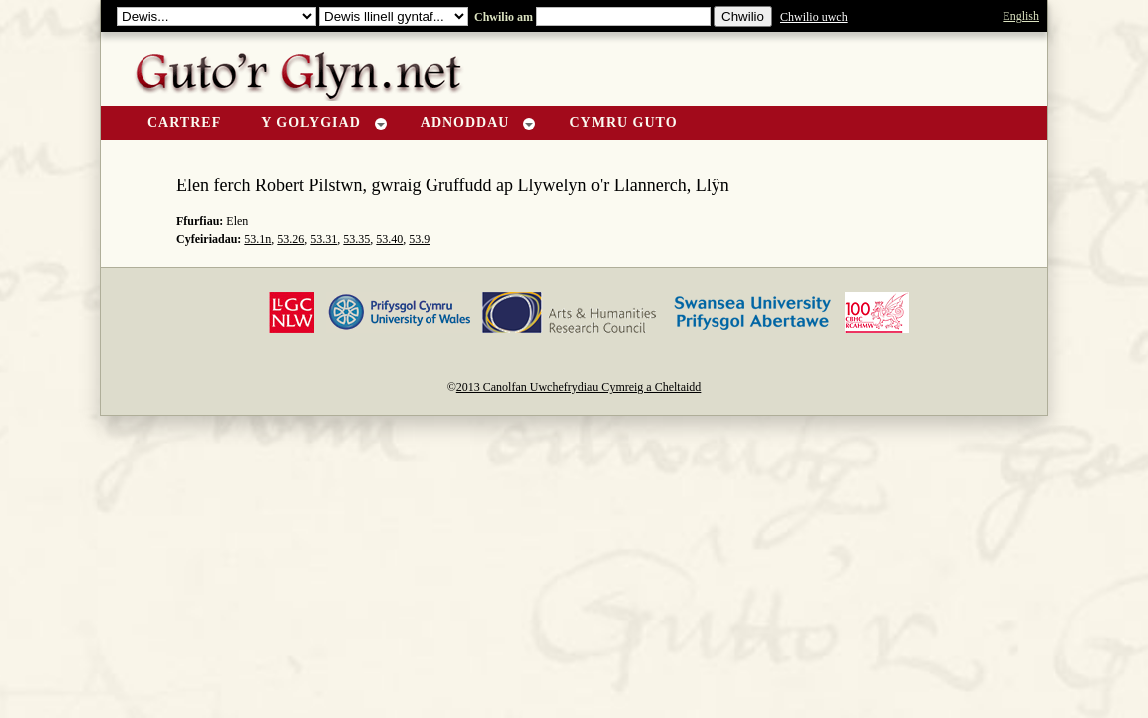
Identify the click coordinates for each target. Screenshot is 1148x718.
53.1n (257, 239)
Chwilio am (502, 17)
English (1021, 16)
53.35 (356, 239)
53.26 (290, 239)
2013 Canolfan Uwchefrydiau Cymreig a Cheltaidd (579, 387)
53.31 (323, 239)
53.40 (389, 239)
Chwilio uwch (814, 17)
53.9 (419, 239)
